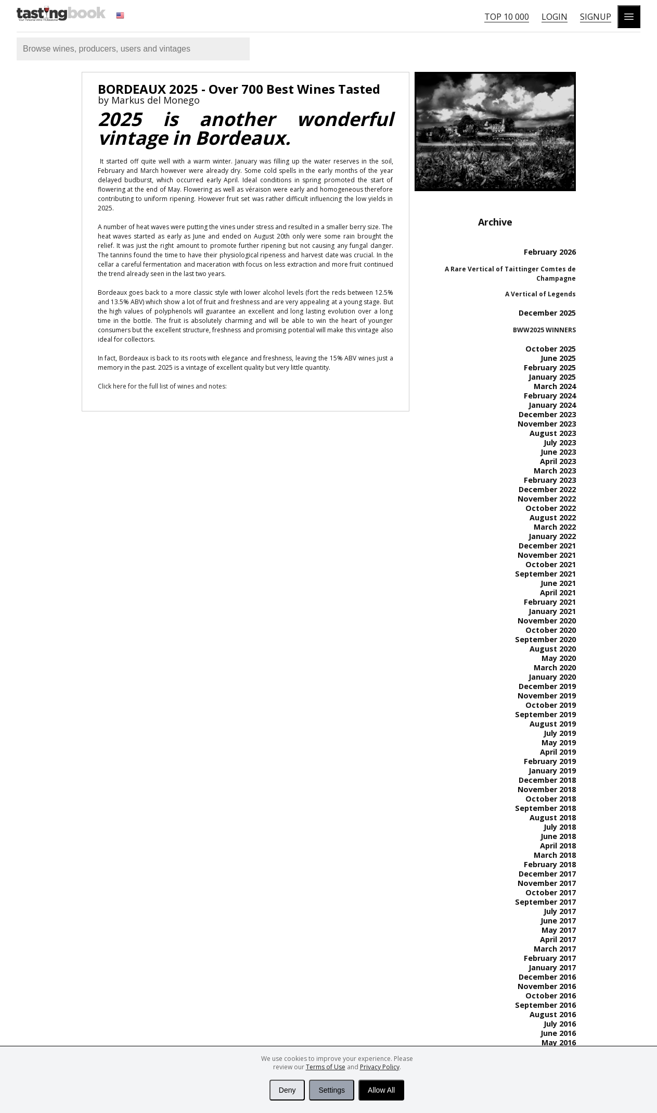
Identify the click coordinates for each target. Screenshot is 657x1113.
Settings (331, 1090)
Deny (287, 1090)
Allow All (381, 1090)
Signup (595, 16)
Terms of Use (325, 1066)
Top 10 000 (506, 16)
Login (555, 16)
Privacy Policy (380, 1066)
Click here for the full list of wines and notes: (162, 386)
